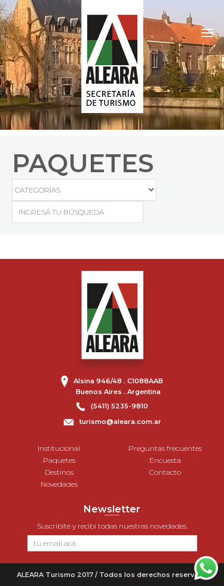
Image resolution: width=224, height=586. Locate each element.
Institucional (59, 448)
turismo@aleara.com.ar (120, 421)
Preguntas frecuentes (165, 448)
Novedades (59, 484)
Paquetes (59, 460)
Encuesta (165, 460)
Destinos (59, 472)
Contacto (165, 472)
